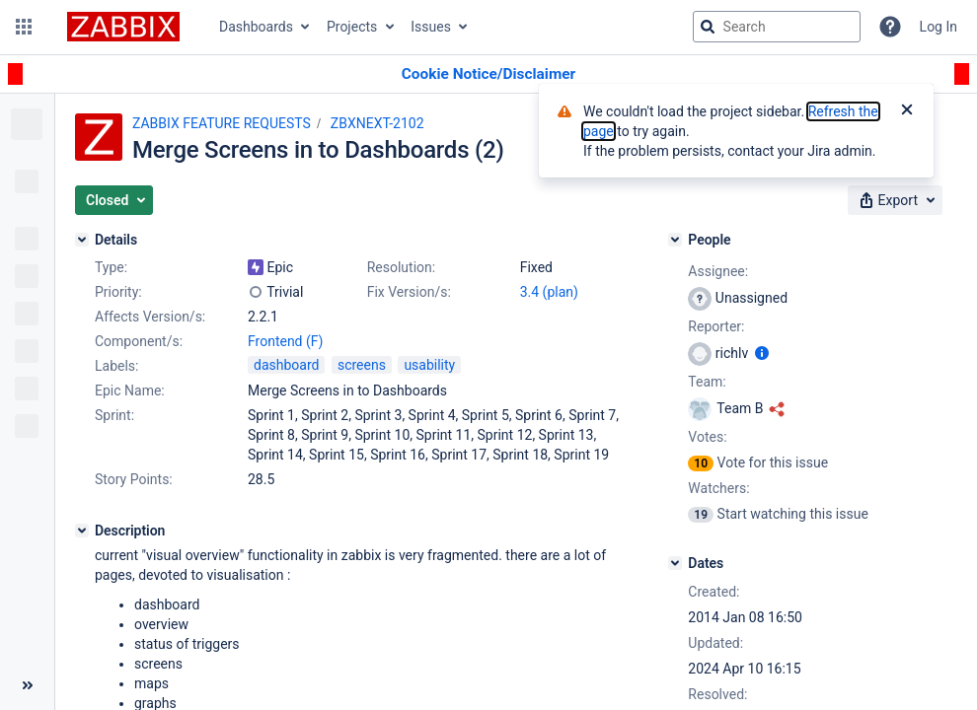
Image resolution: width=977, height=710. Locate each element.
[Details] (82, 240)
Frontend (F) (285, 341)
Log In (938, 27)
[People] (675, 240)
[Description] (82, 530)
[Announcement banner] (488, 74)
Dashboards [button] (256, 27)
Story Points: (134, 479)
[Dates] (675, 563)
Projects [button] (352, 27)
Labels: (116, 366)
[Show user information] (762, 353)
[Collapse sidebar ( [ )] (27, 685)
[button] (24, 26)
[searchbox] (777, 26)
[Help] (890, 26)
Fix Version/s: (409, 292)
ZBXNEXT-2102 (377, 123)
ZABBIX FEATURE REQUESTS (221, 123)
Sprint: (114, 415)
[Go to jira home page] (123, 26)
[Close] (907, 111)
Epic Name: (130, 390)
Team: (706, 382)
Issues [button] (431, 27)
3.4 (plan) (549, 292)
